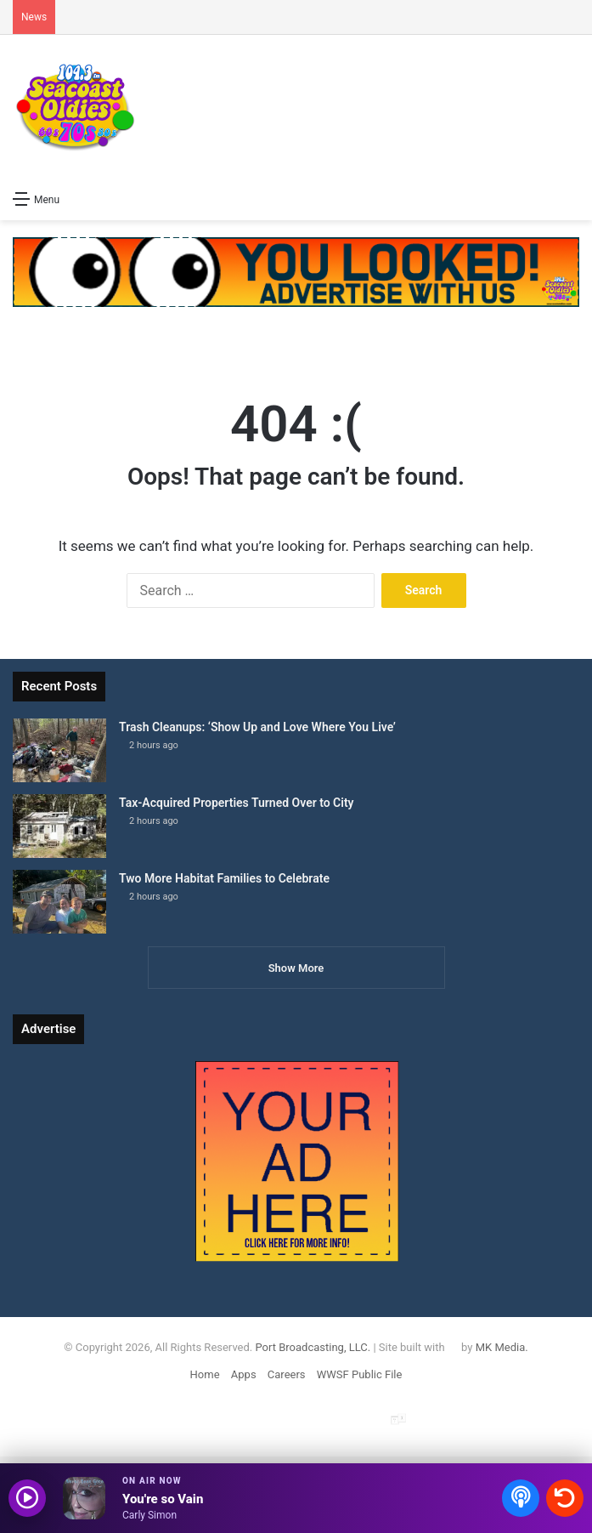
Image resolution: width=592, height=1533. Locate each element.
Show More (296, 968)
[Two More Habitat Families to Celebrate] (59, 902)
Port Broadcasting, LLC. (312, 1347)
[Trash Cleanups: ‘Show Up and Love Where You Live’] (59, 750)
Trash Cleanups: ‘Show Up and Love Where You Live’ (257, 727)
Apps (244, 1374)
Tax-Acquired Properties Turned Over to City (236, 802)
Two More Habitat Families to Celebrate (224, 878)
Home (205, 1374)
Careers (287, 1374)
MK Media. (502, 1347)
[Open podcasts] (520, 1498)
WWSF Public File (360, 1374)
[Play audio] (27, 1498)
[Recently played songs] (565, 1498)
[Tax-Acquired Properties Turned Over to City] (59, 826)
